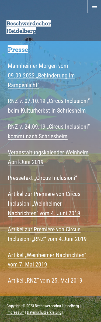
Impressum (15, 312)
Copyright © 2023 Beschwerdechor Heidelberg (42, 306)
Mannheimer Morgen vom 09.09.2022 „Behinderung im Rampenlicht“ (41, 75)
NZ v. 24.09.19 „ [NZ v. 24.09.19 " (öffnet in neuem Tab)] (30, 126)
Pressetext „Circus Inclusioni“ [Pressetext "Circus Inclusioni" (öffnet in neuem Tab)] (42, 177)
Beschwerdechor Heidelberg (28, 27)
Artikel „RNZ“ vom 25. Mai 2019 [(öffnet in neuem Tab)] (45, 280)
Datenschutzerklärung (44, 312)
